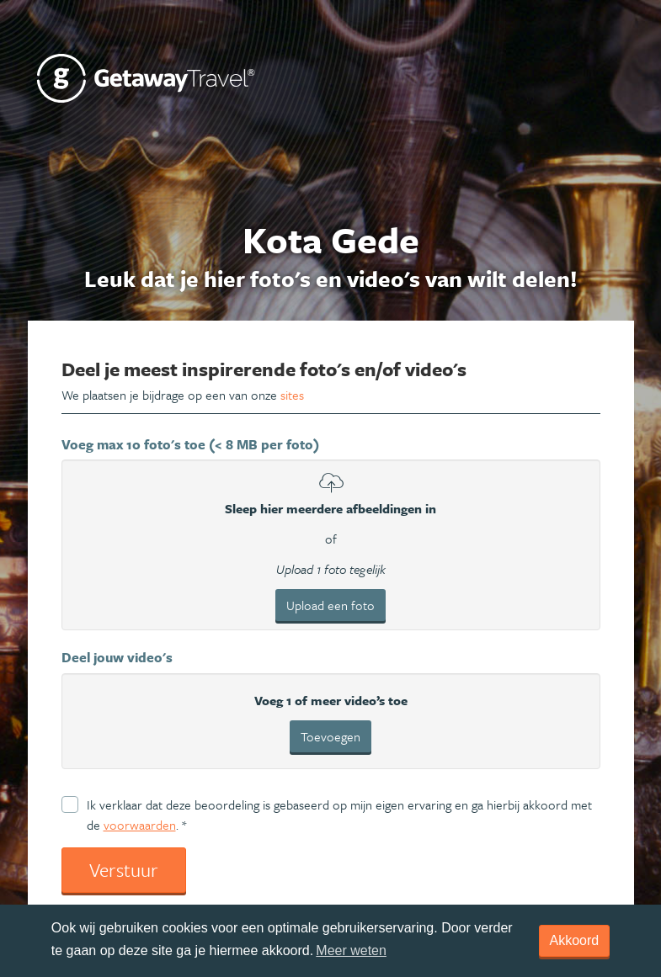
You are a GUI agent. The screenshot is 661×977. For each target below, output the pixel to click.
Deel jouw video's (117, 657)
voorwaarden (140, 824)
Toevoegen (330, 736)
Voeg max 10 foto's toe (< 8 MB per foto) (190, 444)
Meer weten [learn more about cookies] (351, 950)
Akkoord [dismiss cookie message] (575, 940)
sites (292, 394)
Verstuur (123, 870)
